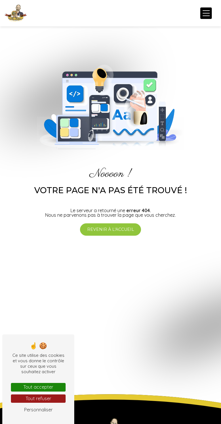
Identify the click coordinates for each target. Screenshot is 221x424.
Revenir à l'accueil (110, 229)
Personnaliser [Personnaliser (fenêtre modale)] (38, 410)
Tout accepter (38, 387)
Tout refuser (38, 398)
